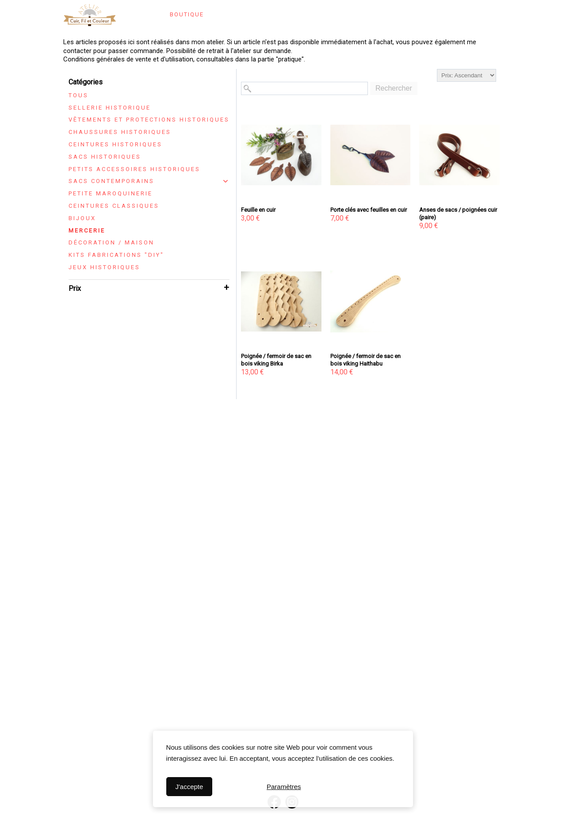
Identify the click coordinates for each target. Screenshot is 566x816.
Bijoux (82, 218)
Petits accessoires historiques (134, 169)
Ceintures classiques (114, 205)
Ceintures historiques (115, 144)
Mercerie (87, 230)
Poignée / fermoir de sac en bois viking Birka (276, 360)
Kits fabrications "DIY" (116, 255)
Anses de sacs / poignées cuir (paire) (458, 213)
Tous (78, 95)
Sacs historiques (105, 156)
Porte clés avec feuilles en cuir (368, 209)
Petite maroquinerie (111, 193)
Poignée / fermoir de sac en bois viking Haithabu (365, 360)
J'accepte (189, 786)
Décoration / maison (111, 242)
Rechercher (393, 88)
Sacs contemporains (111, 181)
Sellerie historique (110, 107)
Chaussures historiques (120, 132)
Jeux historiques (104, 267)
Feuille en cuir (258, 209)
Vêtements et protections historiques (149, 119)
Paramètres (284, 786)
